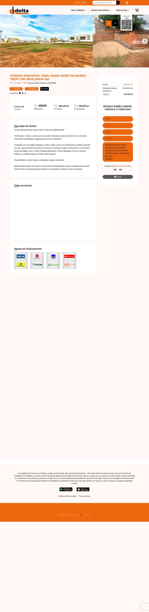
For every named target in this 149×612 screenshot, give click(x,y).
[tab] (109, 23)
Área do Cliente (80, 3)
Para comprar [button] (78, 10)
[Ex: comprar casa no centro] (104, 3)
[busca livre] (118, 3)
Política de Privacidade (67, 501)
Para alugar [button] (122, 10)
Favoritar (16, 94)
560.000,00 (128, 89)
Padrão (18, 88)
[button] (127, 2)
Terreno (12, 88)
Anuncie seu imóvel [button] (100, 10)
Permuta (44, 94)
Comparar (32, 94)
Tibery (25, 88)
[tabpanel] (74, 44)
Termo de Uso (84, 501)
